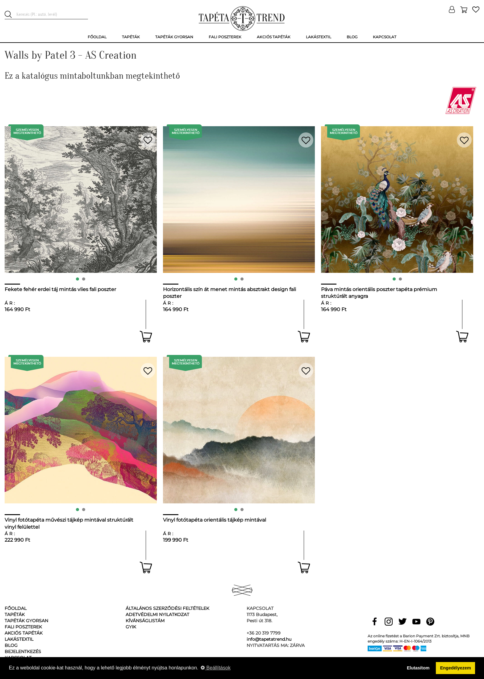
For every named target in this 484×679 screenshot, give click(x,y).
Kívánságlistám (145, 620)
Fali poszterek (23, 627)
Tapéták (15, 614)
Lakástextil (19, 639)
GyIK (131, 627)
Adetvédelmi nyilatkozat (157, 614)
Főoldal (16, 608)
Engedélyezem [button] (455, 667)
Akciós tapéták (24, 633)
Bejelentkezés (23, 651)
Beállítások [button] (216, 667)
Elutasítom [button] (418, 667)
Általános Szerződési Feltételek (167, 608)
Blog (11, 645)
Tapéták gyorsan (26, 620)
